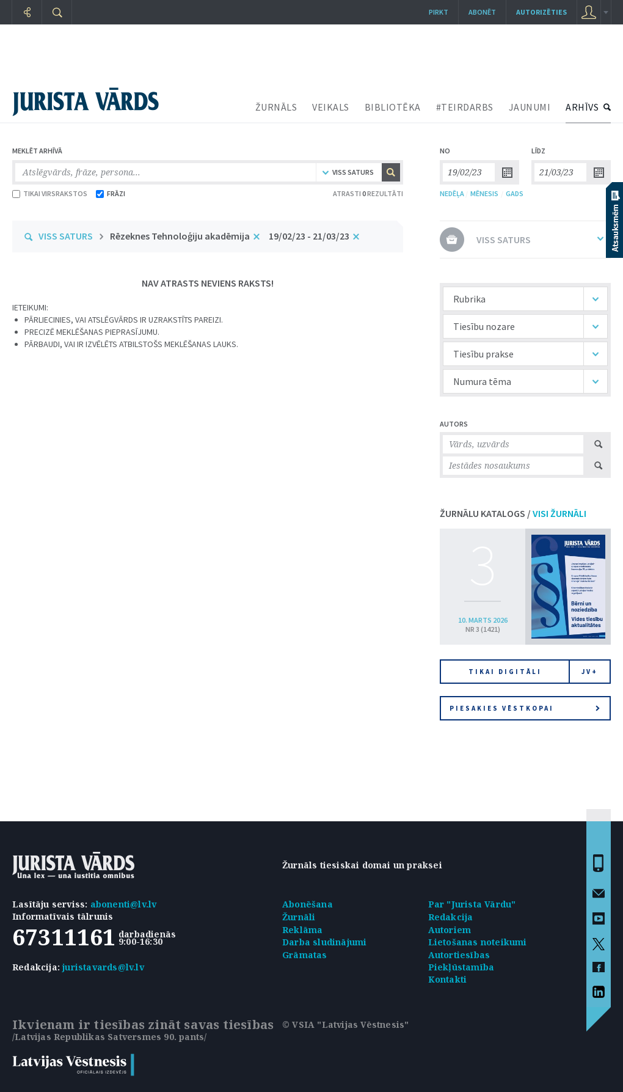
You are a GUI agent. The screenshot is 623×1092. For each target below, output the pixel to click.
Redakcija (450, 917)
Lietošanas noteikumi (477, 942)
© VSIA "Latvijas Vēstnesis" (345, 1024)
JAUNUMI (530, 107)
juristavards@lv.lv (103, 967)
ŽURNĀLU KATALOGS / (513, 513)
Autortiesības (459, 955)
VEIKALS (330, 107)
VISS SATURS (65, 236)
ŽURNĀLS (276, 107)
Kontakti (447, 979)
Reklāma (302, 930)
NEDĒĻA (452, 193)
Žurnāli (298, 917)
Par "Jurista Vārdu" (472, 904)
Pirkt (438, 11)
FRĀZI (110, 193)
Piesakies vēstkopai (525, 708)
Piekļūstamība (461, 967)
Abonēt (482, 11)
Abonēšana (307, 904)
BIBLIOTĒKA (393, 107)
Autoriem (450, 930)
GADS (514, 193)
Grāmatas (304, 955)
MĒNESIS (484, 193)
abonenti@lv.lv (123, 904)
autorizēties (541, 11)
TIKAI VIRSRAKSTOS (49, 193)
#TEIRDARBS (465, 107)
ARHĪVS (582, 107)
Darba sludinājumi (324, 942)
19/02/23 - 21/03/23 (309, 236)
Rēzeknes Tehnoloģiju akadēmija (180, 236)
